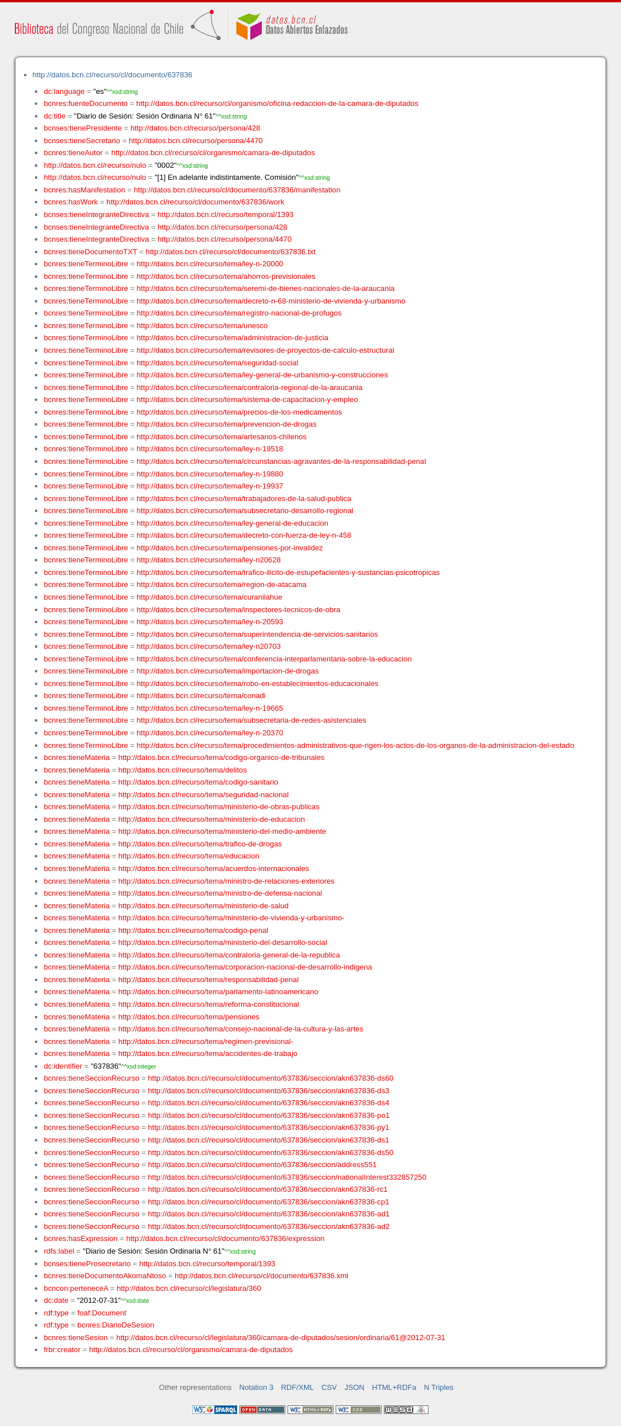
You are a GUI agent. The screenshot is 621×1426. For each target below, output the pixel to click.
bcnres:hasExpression (80, 1238)
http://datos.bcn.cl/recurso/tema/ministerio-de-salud (204, 905)
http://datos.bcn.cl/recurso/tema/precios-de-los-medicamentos (239, 412)
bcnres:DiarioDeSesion (115, 1325)
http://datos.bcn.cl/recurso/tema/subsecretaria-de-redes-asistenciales (252, 720)
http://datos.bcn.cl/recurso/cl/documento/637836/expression (225, 1238)
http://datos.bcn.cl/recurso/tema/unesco (202, 325)
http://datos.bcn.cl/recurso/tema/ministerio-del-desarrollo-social (223, 942)
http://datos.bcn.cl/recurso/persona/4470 (196, 140)
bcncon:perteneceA (76, 1288)
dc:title (54, 116)
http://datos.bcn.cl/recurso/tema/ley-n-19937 (210, 486)
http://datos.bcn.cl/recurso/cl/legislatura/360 (189, 1288)
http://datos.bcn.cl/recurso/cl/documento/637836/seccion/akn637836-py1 (268, 1127)
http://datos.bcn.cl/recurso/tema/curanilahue (209, 597)
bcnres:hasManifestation (84, 190)
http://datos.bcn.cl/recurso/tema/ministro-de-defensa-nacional (221, 893)
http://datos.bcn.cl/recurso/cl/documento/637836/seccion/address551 (262, 1164)
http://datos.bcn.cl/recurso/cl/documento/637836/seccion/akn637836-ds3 (268, 1090)
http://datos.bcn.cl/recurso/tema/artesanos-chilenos (222, 436)
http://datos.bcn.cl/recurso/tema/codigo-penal (194, 930)
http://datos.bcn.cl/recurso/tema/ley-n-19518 (210, 448)
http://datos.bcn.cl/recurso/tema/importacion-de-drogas (228, 671)
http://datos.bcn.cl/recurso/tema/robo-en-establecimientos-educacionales (258, 683)
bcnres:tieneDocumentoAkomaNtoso (105, 1275)
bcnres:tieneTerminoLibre (86, 263)
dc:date (56, 1300)
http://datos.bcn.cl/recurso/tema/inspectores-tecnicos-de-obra (239, 609)
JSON (354, 1387)
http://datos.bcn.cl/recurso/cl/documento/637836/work (195, 202)
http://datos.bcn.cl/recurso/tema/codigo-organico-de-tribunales (222, 757)
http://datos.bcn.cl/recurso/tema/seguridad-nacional (204, 794)
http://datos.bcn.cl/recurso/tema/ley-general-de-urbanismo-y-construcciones (262, 375)
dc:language (64, 91)
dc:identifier (63, 1066)
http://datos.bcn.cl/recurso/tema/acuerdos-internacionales (214, 868)
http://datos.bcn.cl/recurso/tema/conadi (201, 695)
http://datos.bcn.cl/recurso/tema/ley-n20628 (209, 560)
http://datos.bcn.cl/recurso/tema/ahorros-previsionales (226, 276)
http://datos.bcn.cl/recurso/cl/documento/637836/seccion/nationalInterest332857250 (287, 1177)
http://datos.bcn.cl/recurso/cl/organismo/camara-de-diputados (213, 152)
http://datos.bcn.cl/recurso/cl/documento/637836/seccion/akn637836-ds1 (268, 1140)
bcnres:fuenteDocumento (85, 103)
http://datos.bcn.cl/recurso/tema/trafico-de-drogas (200, 844)
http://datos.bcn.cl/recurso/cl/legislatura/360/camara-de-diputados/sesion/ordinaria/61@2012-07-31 (280, 1337)
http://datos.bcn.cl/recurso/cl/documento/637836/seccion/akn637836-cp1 (268, 1201)
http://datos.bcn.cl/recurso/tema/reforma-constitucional (209, 1004)
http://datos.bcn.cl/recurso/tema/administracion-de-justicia (232, 337)
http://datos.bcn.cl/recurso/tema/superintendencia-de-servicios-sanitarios (257, 634)
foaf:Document (101, 1313)
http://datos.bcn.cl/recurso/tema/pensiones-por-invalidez (230, 547)
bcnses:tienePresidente (82, 128)
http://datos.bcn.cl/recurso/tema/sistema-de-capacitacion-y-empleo (247, 399)
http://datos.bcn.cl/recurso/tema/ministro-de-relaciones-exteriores (227, 881)
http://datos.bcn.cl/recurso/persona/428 (196, 128)
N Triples (439, 1387)
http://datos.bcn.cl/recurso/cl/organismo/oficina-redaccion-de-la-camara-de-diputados (277, 103)
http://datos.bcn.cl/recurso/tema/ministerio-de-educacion (212, 819)
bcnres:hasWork (70, 202)
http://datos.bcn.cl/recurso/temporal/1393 (226, 214)
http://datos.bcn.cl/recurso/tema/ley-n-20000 (210, 263)
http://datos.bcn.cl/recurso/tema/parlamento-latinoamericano (219, 991)
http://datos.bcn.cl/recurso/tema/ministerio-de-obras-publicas (219, 806)
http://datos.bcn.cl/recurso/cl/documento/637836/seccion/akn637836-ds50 (271, 1152)
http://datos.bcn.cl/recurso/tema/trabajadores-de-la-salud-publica (244, 498)
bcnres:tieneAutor (73, 152)
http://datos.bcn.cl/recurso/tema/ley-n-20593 (210, 621)
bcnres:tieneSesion (76, 1337)
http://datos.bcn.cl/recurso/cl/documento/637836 (112, 74)
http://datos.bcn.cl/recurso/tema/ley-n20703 (209, 646)
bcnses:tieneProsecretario (87, 1263)
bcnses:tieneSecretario (82, 140)
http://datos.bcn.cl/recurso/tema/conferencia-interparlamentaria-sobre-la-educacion (274, 659)
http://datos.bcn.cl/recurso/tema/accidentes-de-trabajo (208, 1053)
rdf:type (56, 1313)
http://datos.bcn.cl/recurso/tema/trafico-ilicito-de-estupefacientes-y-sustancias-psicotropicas (288, 572)
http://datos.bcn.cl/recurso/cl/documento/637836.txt (231, 251)
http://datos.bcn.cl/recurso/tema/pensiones (189, 1017)
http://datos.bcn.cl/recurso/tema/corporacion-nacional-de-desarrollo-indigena (245, 967)
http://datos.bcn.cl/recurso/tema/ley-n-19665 (210, 708)
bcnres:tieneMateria (76, 757)
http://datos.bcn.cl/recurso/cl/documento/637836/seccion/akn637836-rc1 (267, 1189)
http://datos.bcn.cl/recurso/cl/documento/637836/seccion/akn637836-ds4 (268, 1102)
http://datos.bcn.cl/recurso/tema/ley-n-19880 (210, 474)
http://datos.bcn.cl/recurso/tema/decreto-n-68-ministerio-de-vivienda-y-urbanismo (271, 301)
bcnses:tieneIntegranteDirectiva (96, 214)
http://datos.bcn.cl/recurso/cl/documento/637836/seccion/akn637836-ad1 (269, 1214)
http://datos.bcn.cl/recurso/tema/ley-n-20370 (210, 732)
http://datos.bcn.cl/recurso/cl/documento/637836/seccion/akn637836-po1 (269, 1115)
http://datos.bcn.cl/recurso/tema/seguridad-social (217, 363)
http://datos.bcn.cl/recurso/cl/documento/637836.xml (261, 1275)
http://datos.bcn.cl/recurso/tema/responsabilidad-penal (209, 979)
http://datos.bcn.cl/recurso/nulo (95, 165)
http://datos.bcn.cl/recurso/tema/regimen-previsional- (206, 1041)
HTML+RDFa (394, 1387)
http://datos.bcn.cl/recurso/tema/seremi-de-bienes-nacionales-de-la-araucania (266, 288)
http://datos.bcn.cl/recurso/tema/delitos (183, 770)
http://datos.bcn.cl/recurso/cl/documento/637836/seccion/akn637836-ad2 (269, 1226)
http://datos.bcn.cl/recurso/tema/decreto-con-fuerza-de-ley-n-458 (244, 535)
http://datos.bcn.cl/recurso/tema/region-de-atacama (222, 584)
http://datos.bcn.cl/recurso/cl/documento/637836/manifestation (236, 190)
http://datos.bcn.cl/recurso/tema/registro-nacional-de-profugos (239, 313)
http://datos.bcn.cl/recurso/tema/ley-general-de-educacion (232, 523)
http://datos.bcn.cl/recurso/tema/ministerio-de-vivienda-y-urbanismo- (232, 917)
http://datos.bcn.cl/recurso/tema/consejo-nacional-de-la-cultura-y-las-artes (241, 1029)
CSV (329, 1387)
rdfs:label (59, 1251)
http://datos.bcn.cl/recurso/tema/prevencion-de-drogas (227, 424)
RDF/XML (297, 1387)
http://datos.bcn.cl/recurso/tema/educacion (189, 856)
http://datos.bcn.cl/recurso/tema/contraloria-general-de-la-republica (229, 955)
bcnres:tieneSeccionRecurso (91, 1078)
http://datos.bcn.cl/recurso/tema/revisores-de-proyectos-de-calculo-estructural (266, 350)
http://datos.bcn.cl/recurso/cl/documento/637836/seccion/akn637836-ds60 (271, 1078)
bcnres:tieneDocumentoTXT (90, 251)
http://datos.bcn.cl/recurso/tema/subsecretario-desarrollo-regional (245, 510)
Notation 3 (256, 1387)
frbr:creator (62, 1349)
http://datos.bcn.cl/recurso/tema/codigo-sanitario (198, 782)
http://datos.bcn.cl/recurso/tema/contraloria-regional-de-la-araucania (250, 387)
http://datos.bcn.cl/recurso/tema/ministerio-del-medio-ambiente (223, 831)
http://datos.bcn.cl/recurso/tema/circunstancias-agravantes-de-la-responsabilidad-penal (281, 461)
